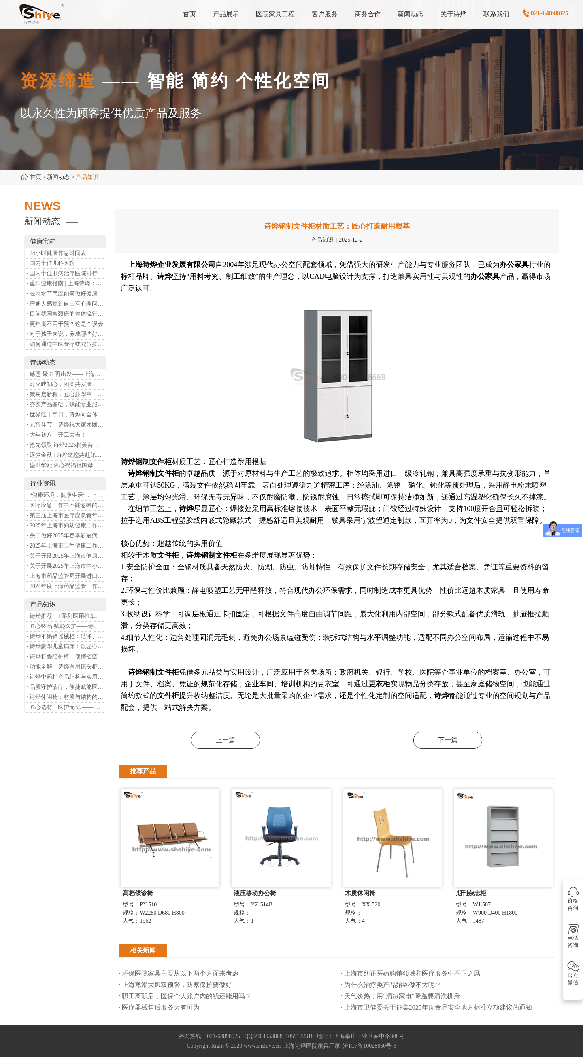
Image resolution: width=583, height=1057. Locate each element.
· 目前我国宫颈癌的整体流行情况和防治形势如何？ (66, 314)
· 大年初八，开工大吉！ (56, 435)
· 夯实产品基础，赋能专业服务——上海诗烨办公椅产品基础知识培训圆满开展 (66, 404)
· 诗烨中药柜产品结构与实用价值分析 (66, 677)
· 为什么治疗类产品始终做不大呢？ (391, 984)
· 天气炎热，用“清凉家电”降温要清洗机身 (400, 996)
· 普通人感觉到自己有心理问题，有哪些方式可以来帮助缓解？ (66, 304)
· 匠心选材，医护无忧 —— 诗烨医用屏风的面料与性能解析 (66, 707)
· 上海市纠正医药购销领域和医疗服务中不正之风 (410, 973)
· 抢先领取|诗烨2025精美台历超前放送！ (66, 445)
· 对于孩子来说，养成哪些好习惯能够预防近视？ (66, 334)
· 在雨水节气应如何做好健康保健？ (66, 294)
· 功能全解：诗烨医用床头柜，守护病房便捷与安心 (66, 667)
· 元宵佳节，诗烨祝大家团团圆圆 (66, 425)
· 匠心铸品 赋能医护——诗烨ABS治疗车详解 (66, 626)
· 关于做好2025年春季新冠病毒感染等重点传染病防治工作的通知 (66, 536)
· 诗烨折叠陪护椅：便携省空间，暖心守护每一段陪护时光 (66, 657)
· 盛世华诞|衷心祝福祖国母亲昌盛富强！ (66, 465)
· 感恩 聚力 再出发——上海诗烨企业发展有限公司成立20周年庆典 (66, 374)
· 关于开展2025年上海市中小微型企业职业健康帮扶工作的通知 (66, 566)
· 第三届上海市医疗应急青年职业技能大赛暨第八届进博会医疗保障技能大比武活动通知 (66, 515)
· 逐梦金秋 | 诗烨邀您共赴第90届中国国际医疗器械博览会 (66, 455)
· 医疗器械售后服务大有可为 (159, 1007)
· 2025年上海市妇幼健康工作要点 (66, 525)
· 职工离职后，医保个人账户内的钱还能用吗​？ (185, 996)
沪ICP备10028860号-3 (369, 1046)
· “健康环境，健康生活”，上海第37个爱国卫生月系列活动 (66, 495)
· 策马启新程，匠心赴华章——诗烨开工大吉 (66, 394)
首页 (35, 177)
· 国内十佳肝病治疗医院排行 (62, 273)
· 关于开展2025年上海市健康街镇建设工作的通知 (66, 556)
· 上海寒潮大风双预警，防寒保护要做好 (175, 984)
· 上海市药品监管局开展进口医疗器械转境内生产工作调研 (66, 576)
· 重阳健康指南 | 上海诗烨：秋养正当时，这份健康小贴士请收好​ (66, 283)
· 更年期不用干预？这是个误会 (65, 324)
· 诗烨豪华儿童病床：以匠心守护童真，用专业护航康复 (66, 646)
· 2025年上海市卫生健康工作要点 (66, 546)
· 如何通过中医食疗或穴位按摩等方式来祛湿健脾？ (66, 344)
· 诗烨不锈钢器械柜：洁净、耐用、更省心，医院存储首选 (66, 636)
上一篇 (225, 740)
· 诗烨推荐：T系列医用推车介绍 (66, 616)
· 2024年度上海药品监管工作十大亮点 (66, 586)
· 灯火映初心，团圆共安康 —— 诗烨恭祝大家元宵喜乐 (66, 384)
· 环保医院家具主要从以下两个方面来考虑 (178, 973)
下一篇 (447, 740)
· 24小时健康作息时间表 (56, 253)
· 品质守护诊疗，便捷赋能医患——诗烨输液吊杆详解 (66, 687)
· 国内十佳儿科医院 (51, 263)
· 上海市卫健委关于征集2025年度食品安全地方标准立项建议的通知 (436, 1007)
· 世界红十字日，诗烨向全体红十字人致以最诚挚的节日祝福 (66, 415)
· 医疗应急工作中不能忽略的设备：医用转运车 (66, 505)
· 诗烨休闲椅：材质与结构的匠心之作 (66, 697)
